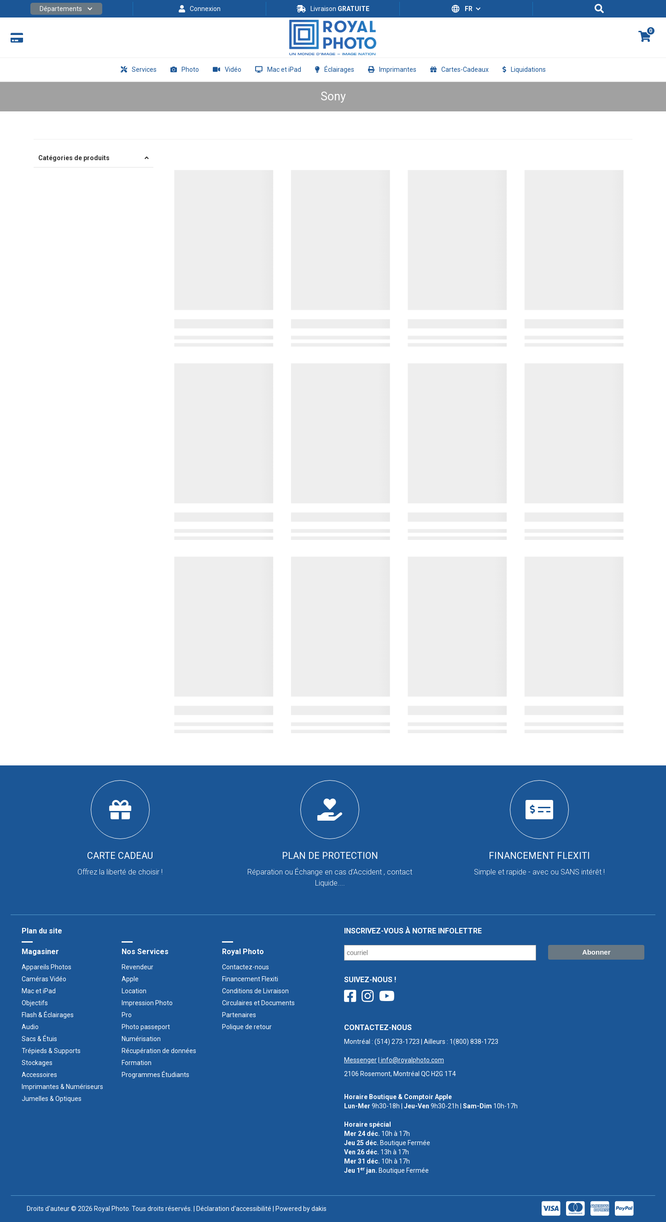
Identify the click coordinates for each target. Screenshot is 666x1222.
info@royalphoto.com (412, 1060)
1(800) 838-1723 (474, 1041)
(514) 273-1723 (397, 1041)
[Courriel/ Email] (440, 953)
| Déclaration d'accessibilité (231, 1208)
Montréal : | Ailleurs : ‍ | (421, 1051)
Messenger (360, 1060)
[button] (66, 9)
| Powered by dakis (299, 1208)
